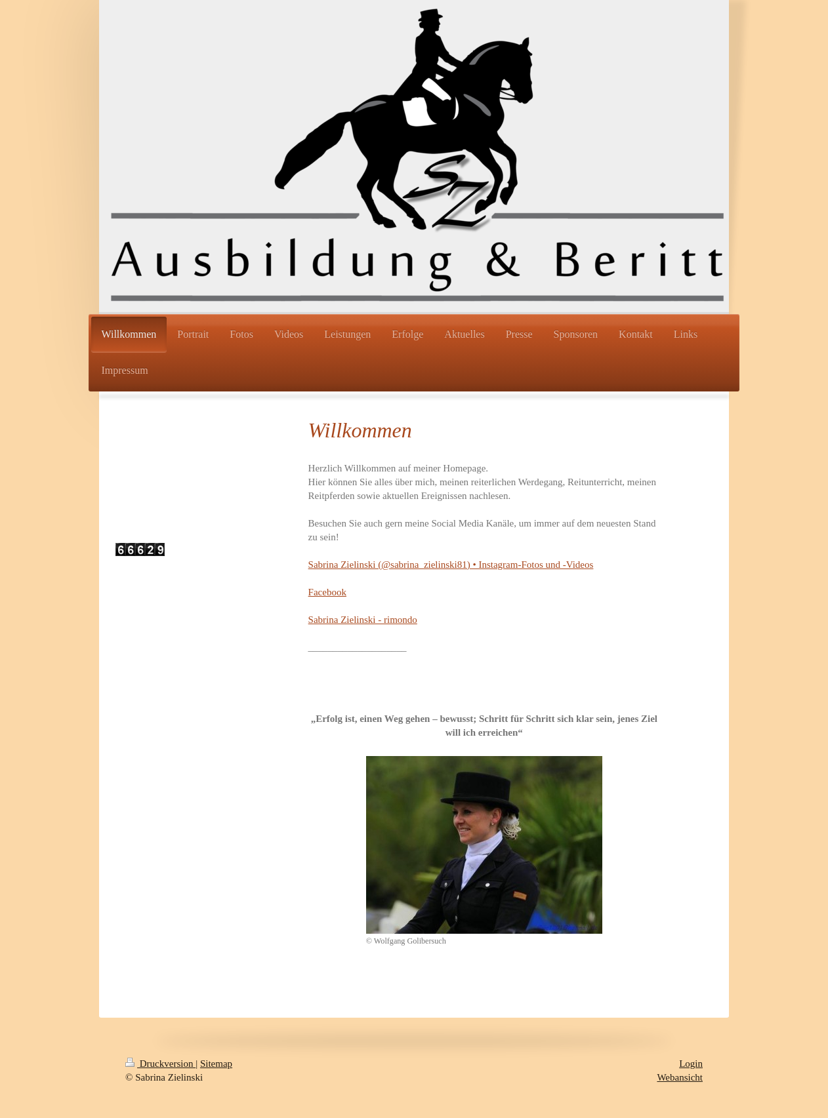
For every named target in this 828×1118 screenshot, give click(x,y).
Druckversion (160, 1063)
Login (691, 1063)
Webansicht (680, 1077)
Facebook (327, 592)
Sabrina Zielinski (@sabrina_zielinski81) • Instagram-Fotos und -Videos (451, 564)
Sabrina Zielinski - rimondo (362, 619)
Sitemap (216, 1063)
